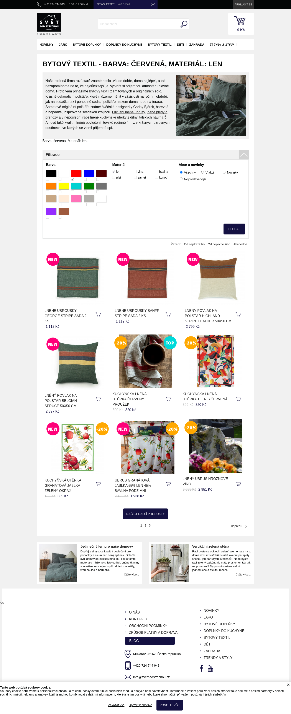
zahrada (196, 44)
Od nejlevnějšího (219, 244)
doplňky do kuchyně (124, 44)
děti (180, 44)
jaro (63, 44)
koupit (98, 314)
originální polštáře (75, 107)
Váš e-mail (124, 4)
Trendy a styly (222, 45)
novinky (47, 44)
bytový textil (159, 44)
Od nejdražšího (194, 244)
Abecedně (240, 244)
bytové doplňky (87, 44)
